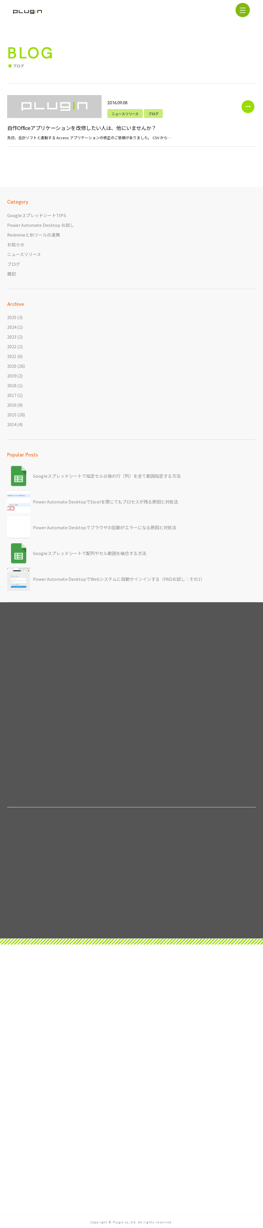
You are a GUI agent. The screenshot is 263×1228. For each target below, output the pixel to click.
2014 (11, 424)
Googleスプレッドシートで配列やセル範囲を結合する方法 (89, 553)
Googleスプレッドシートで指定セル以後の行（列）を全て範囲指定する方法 (107, 476)
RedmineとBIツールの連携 (33, 235)
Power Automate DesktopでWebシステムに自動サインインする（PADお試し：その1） (119, 579)
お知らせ (15, 244)
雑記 (11, 274)
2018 (11, 385)
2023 (11, 337)
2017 (11, 395)
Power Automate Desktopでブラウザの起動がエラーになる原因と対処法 (104, 527)
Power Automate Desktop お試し (40, 225)
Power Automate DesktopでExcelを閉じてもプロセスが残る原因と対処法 (105, 502)
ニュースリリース (24, 254)
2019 (11, 376)
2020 (11, 366)
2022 (11, 346)
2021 (11, 356)
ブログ (13, 264)
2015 (11, 415)
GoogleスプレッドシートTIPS (36, 215)
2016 (11, 405)
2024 (11, 327)
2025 (11, 317)
